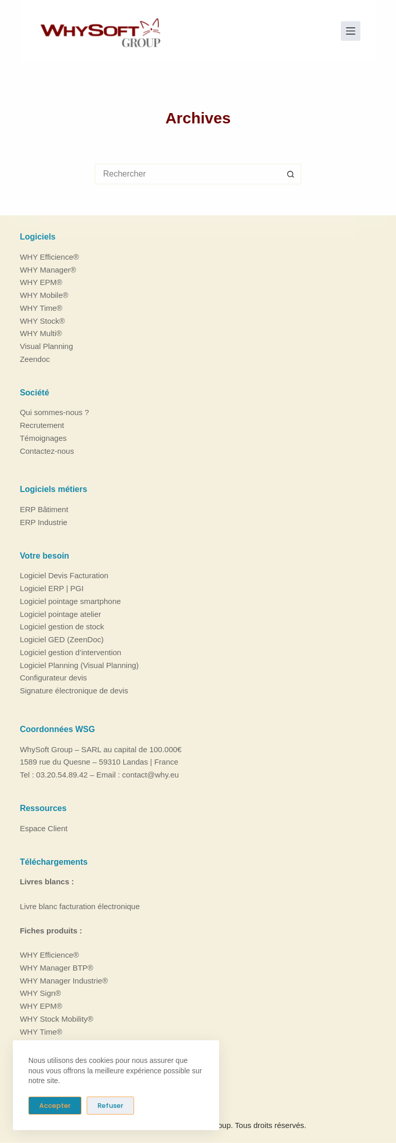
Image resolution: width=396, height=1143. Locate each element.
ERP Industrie (43, 522)
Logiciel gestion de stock (62, 626)
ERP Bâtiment (44, 509)
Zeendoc (35, 358)
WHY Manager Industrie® (64, 980)
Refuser (110, 1105)
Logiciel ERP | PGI (52, 588)
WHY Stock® (42, 320)
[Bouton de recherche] (290, 174)
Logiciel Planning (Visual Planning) (79, 664)
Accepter (55, 1105)
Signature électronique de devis (74, 690)
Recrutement (42, 425)
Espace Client (44, 827)
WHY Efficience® (49, 256)
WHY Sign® (40, 993)
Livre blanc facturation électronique (80, 905)
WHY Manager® (48, 269)
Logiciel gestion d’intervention (70, 652)
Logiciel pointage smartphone (70, 601)
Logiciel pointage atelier (60, 613)
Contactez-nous (47, 450)
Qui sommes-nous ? (54, 412)
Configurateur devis (53, 677)
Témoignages (43, 437)
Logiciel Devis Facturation (64, 575)
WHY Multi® (41, 333)
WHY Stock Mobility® (56, 1018)
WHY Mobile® (44, 295)
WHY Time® (41, 307)
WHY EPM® (41, 282)
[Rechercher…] (187, 174)
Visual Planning (46, 346)
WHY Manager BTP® (56, 967)
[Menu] (350, 31)
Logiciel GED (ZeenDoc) (62, 639)
